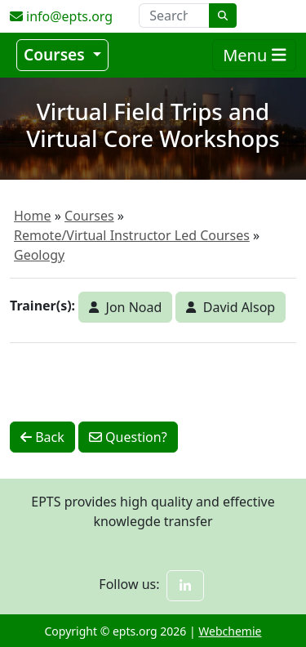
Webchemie (229, 631)
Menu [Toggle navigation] (254, 55)
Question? (128, 437)
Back (42, 437)
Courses (56, 54)
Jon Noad (125, 307)
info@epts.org (61, 16)
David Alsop (230, 307)
